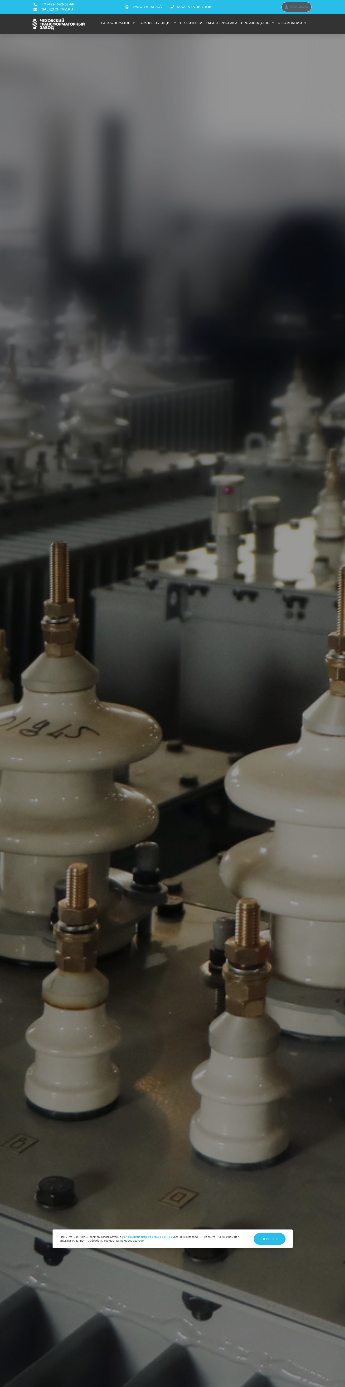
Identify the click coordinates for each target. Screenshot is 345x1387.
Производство (257, 23)
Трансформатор (117, 23)
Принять (270, 1239)
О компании (292, 23)
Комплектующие (157, 23)
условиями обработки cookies (147, 1237)
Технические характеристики (208, 23)
